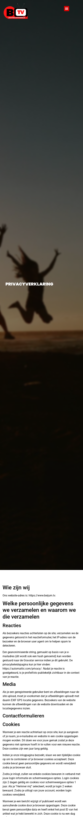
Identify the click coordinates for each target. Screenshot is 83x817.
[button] (66, 8)
